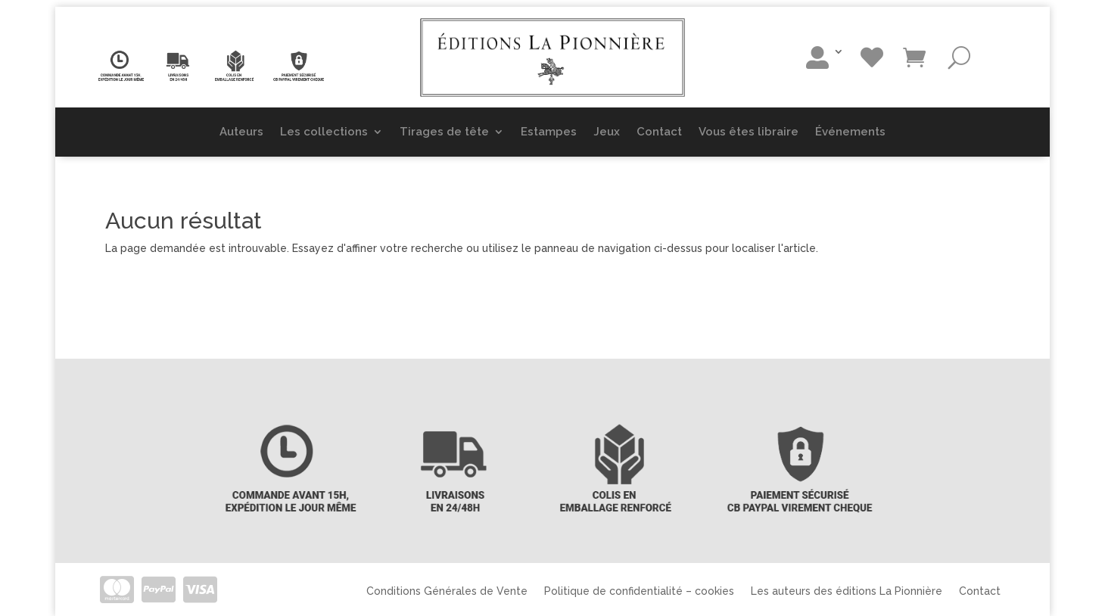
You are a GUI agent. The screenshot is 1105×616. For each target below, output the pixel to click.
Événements (850, 131)
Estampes (549, 131)
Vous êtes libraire (748, 131)
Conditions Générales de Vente (447, 590)
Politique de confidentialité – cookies (639, 590)
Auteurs (241, 131)
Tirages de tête (444, 131)
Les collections (324, 131)
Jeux (606, 131)
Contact (659, 131)
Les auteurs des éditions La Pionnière (846, 590)
